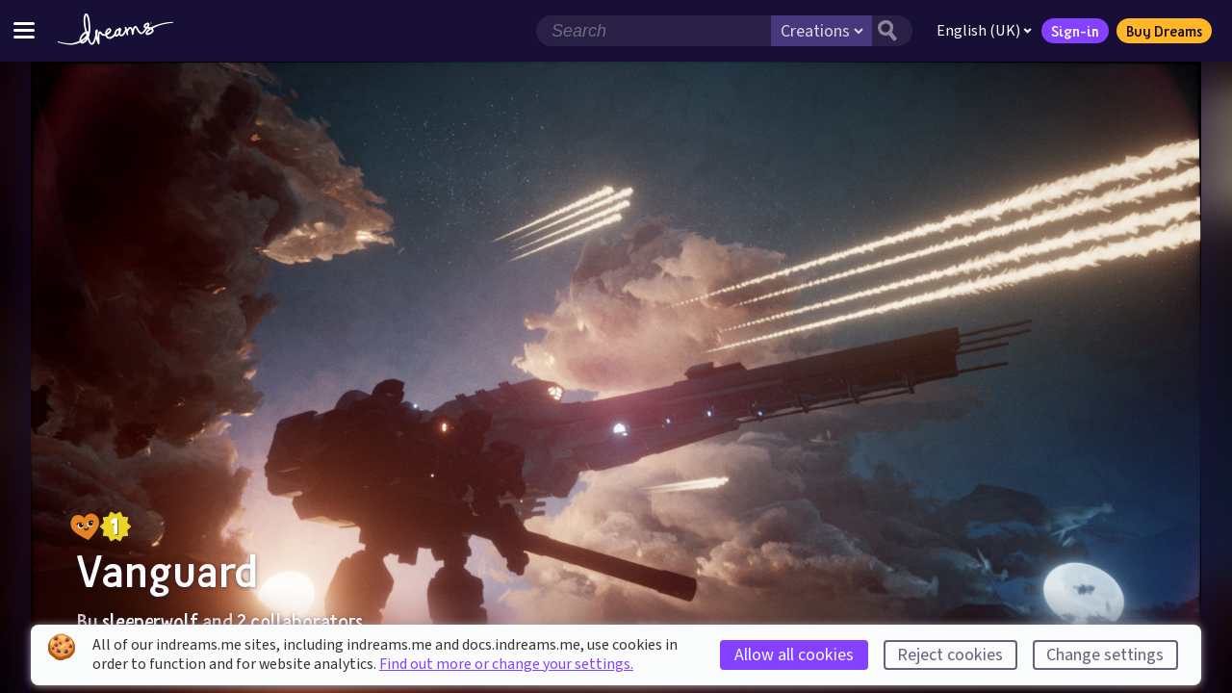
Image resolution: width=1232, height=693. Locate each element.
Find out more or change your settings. (506, 664)
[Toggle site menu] (24, 30)
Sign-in (1075, 30)
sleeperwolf (150, 620)
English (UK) (984, 30)
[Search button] (892, 30)
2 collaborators (300, 620)
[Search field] (653, 30)
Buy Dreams (1164, 30)
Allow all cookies (794, 655)
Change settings (1105, 655)
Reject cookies (950, 655)
